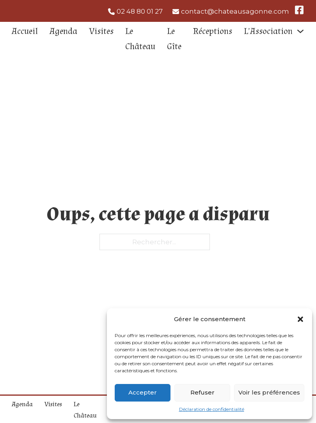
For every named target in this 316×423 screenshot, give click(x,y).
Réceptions (212, 31)
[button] (300, 319)
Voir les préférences (269, 392)
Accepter (142, 392)
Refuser (202, 392)
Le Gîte (174, 38)
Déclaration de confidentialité (211, 409)
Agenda (63, 31)
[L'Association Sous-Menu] (300, 31)
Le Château (140, 38)
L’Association (268, 31)
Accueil (25, 31)
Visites (101, 31)
